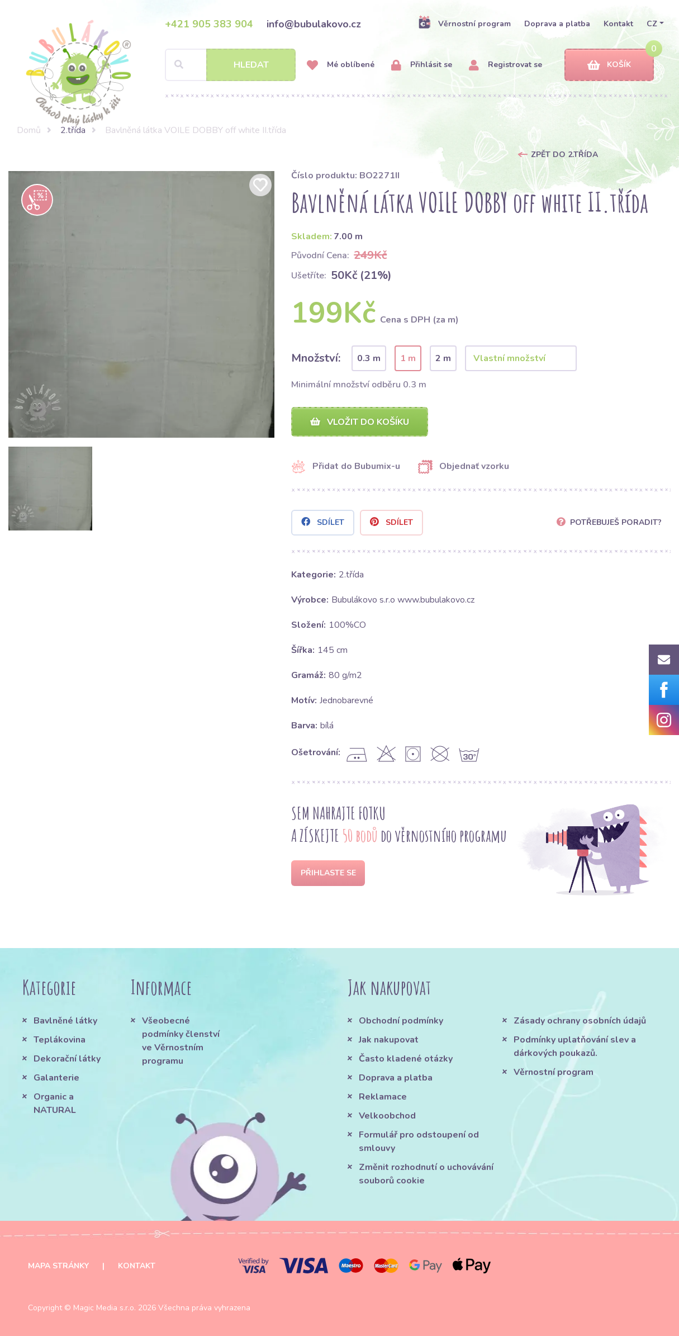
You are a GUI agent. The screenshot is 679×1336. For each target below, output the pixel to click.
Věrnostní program (464, 23)
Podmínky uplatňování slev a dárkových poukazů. (575, 1046)
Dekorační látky (67, 1059)
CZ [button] (652, 23)
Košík (609, 65)
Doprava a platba (557, 23)
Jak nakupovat (389, 1040)
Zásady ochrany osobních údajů (580, 1021)
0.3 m (369, 358)
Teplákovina (60, 1040)
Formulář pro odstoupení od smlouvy (419, 1141)
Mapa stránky (58, 1266)
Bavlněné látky (65, 1021)
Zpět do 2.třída (564, 154)
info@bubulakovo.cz (314, 24)
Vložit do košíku (359, 422)
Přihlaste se (328, 873)
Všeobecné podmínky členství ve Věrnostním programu (181, 1041)
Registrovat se (505, 65)
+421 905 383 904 (209, 24)
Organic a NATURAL (55, 1103)
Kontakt (618, 23)
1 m (408, 358)
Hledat (251, 65)
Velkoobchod (387, 1116)
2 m (443, 358)
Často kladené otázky (406, 1059)
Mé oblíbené (340, 65)
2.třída (73, 130)
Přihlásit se (421, 65)
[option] (141, 304)
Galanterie (56, 1078)
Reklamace (383, 1097)
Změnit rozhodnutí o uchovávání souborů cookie (426, 1174)
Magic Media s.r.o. (104, 1307)
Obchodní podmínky (401, 1021)
